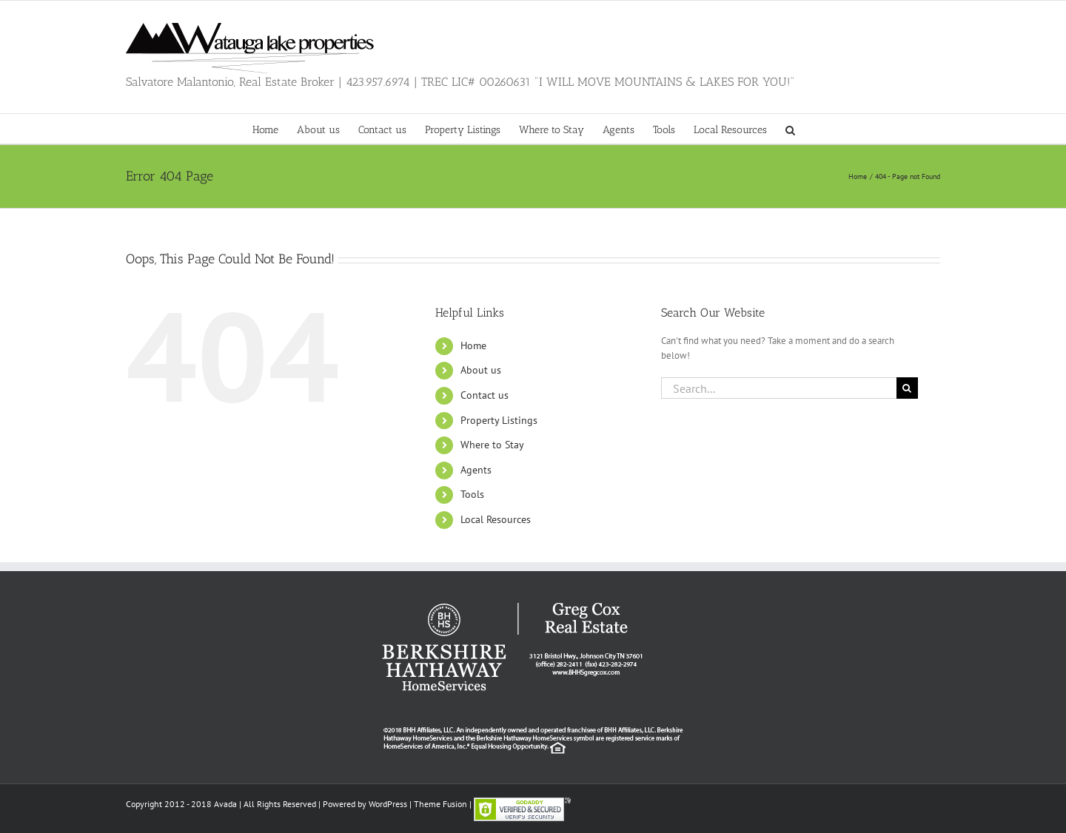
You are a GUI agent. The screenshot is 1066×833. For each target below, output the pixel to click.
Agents (476, 469)
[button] (790, 129)
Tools (472, 494)
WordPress (388, 803)
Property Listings (498, 420)
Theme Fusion (440, 803)
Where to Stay (492, 444)
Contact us (484, 395)
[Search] (907, 388)
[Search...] (778, 388)
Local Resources (495, 519)
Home (473, 345)
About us (480, 370)
